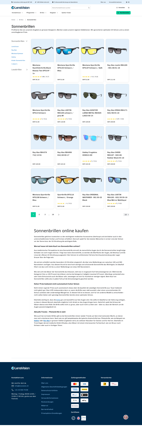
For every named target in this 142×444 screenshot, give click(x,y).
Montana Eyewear (17, 53)
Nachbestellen (123, 13)
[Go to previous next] (58, 214)
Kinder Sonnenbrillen (18, 60)
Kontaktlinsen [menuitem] (16, 13)
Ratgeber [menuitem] (53, 13)
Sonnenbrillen (31, 20)
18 (53, 214)
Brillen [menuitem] (42, 13)
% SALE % (14, 64)
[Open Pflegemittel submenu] (36, 12)
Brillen (21, 20)
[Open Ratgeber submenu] (58, 12)
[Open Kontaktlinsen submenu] (22, 12)
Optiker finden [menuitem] (66, 13)
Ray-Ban (14, 50)
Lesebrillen (19, 69)
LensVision (15, 46)
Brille (58, 300)
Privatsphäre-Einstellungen (51, 413)
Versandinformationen (115, 2)
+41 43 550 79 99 (19, 390)
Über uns (103, 2)
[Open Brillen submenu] (46, 12)
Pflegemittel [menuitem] (30, 13)
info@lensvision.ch (20, 386)
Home (13, 20)
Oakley (13, 57)
